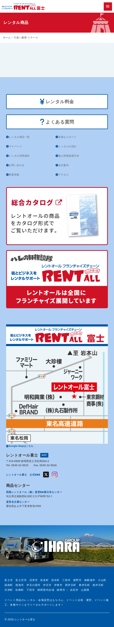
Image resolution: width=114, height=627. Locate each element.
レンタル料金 (57, 101)
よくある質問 (57, 122)
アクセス (63, 174)
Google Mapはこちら (21, 446)
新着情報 (14, 174)
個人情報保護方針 (68, 155)
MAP (44, 455)
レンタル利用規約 (19, 155)
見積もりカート (67, 137)
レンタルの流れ (67, 146)
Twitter (46, 474)
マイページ (15, 146)
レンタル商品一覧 (19, 137)
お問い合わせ (17, 165)
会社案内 (63, 165)
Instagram (55, 474)
